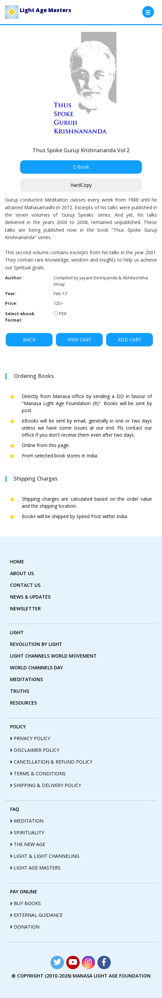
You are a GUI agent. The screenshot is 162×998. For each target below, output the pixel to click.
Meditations (26, 679)
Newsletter (25, 608)
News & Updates (30, 597)
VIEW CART (79, 339)
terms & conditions (38, 773)
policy (18, 726)
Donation (24, 927)
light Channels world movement (53, 656)
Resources (23, 703)
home (17, 561)
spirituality (27, 832)
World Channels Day (36, 667)
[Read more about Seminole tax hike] (57, 962)
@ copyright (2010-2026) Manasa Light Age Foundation (81, 976)
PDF (63, 314)
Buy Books (25, 903)
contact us (25, 585)
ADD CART (130, 339)
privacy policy (30, 738)
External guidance (36, 915)
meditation (27, 821)
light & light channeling (44, 856)
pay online (23, 891)
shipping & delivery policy (45, 785)
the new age (27, 844)
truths (19, 691)
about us (22, 573)
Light (17, 632)
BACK (29, 339)
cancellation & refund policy (51, 762)
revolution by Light (36, 644)
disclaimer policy (34, 750)
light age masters (35, 868)
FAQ (14, 809)
